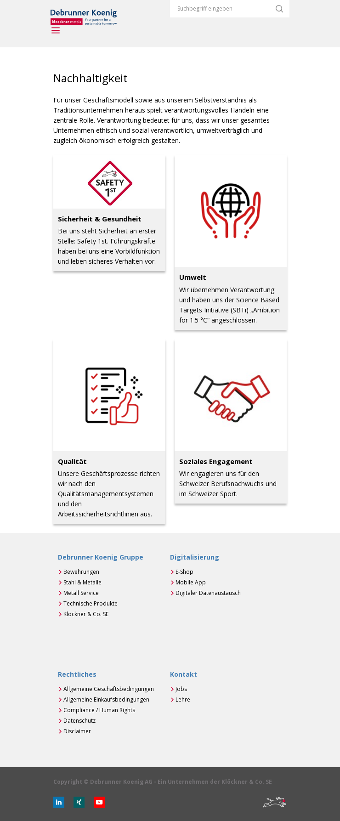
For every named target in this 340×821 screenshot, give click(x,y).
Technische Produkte (90, 603)
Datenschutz (79, 721)
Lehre (183, 699)
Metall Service (81, 593)
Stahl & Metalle (82, 582)
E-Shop (184, 572)
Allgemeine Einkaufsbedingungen (106, 699)
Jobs (181, 689)
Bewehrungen (81, 572)
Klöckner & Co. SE (85, 614)
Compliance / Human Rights (99, 710)
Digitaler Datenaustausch (208, 593)
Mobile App (191, 582)
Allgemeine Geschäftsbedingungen (108, 689)
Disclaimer (77, 731)
